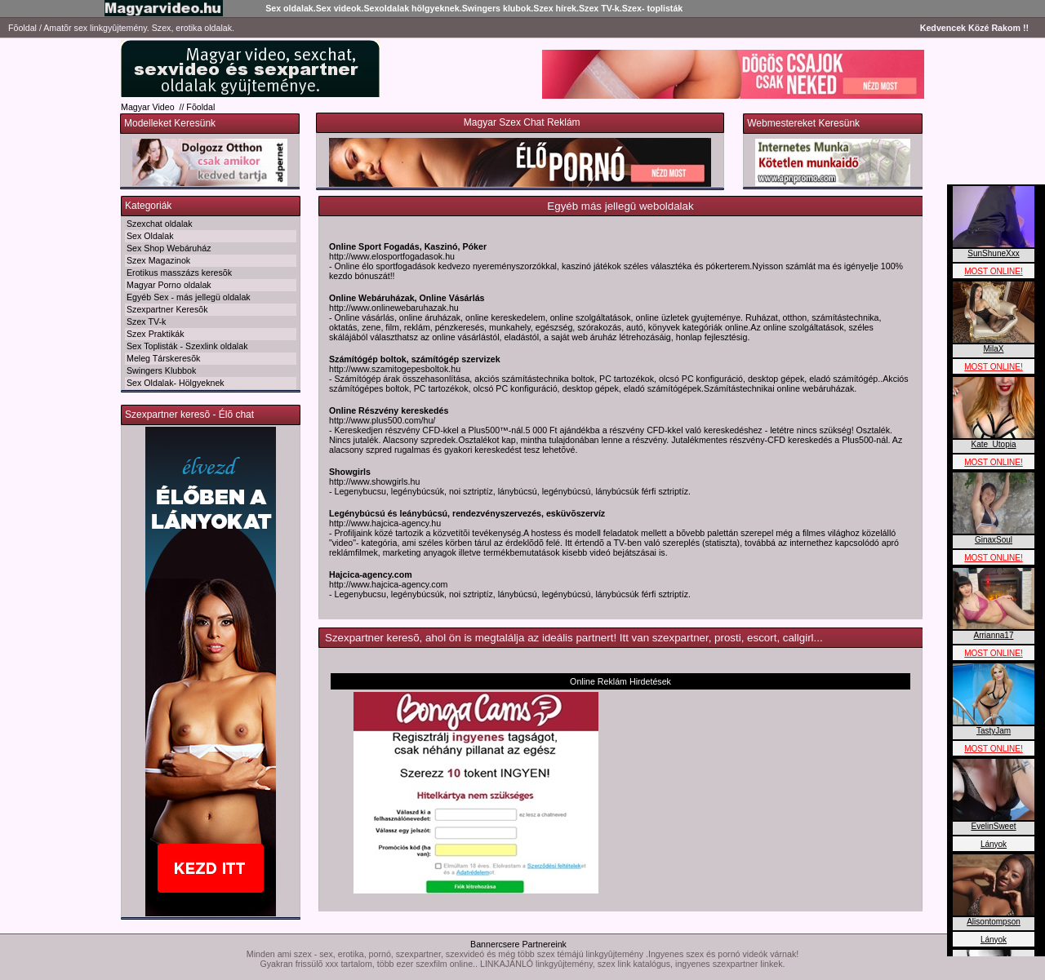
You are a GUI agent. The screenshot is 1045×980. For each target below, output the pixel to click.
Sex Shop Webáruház (169, 248)
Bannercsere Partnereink (518, 944)
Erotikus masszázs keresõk (179, 272)
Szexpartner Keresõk (167, 309)
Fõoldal (22, 28)
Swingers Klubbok (161, 370)
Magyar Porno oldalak (169, 285)
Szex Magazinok (158, 260)
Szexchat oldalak (160, 223)
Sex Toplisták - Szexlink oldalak (187, 346)
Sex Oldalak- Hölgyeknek (176, 383)
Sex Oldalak (150, 236)
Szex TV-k (146, 321)
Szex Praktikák (155, 334)
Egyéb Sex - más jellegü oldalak (189, 297)
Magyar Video (148, 107)
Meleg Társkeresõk (163, 358)
